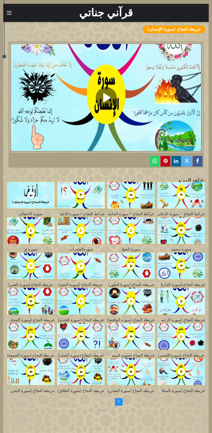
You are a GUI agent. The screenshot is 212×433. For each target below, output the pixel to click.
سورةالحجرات (81, 249)
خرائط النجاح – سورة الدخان (181, 214)
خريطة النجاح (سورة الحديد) (81, 320)
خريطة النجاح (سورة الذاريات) (180, 284)
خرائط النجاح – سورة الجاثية (131, 214)
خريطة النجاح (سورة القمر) (30, 284)
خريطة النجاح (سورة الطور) (131, 284)
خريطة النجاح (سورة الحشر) (181, 355)
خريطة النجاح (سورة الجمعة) (31, 355)
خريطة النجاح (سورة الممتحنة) (130, 355)
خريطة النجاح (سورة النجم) (81, 284)
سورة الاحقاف (31, 214)
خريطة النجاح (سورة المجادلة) (30, 320)
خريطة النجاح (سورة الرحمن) (181, 320)
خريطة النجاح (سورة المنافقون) (179, 391)
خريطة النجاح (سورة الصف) (81, 355)
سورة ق (30, 249)
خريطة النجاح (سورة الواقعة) (131, 320)
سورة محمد (181, 249)
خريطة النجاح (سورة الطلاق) (81, 391)
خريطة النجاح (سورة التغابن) (131, 391)
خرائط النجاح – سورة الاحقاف (80, 214)
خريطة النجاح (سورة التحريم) (31, 391)
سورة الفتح (131, 249)
